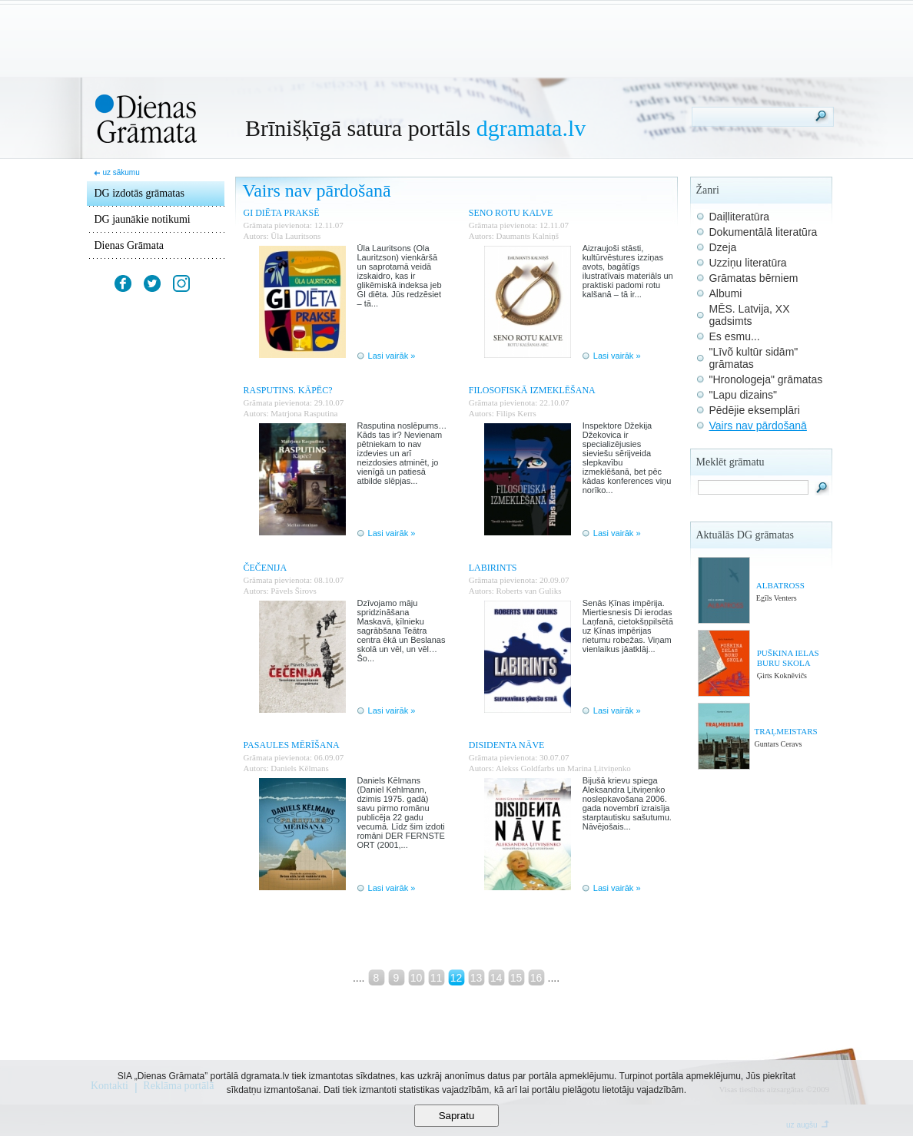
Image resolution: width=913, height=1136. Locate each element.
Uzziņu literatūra (748, 263)
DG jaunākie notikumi (143, 219)
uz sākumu (120, 172)
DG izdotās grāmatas (139, 193)
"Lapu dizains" (743, 395)
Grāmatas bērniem (753, 278)
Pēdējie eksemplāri (754, 410)
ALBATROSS (780, 585)
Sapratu (457, 1115)
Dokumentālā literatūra (763, 232)
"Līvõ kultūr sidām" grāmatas (753, 358)
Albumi (725, 293)
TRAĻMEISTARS (785, 731)
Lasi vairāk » (392, 355)
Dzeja (723, 247)
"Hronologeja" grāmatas (766, 379)
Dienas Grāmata (129, 245)
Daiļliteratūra (739, 216)
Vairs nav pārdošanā (758, 425)
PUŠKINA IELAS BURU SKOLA (788, 657)
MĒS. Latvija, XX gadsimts (749, 315)
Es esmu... (734, 336)
